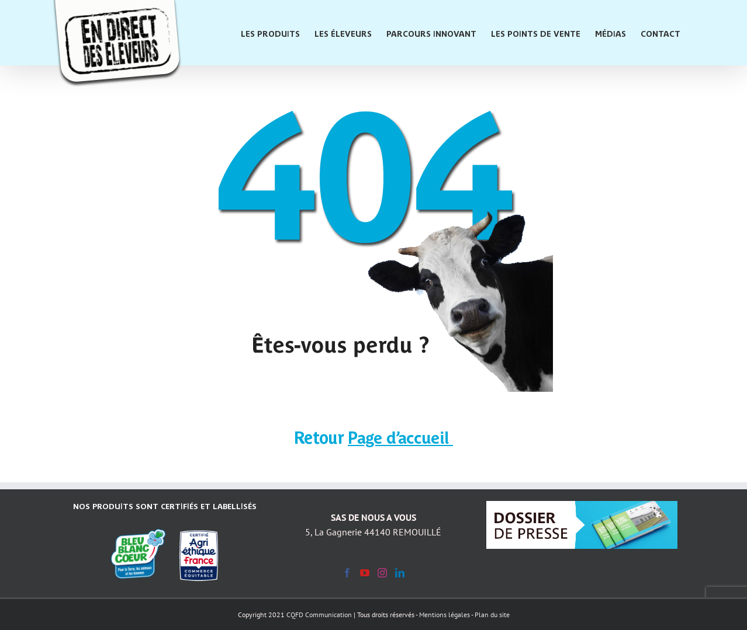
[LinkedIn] (399, 572)
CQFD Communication (319, 614)
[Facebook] (347, 572)
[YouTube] (364, 572)
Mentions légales (444, 614)
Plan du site (492, 614)
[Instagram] (382, 572)
